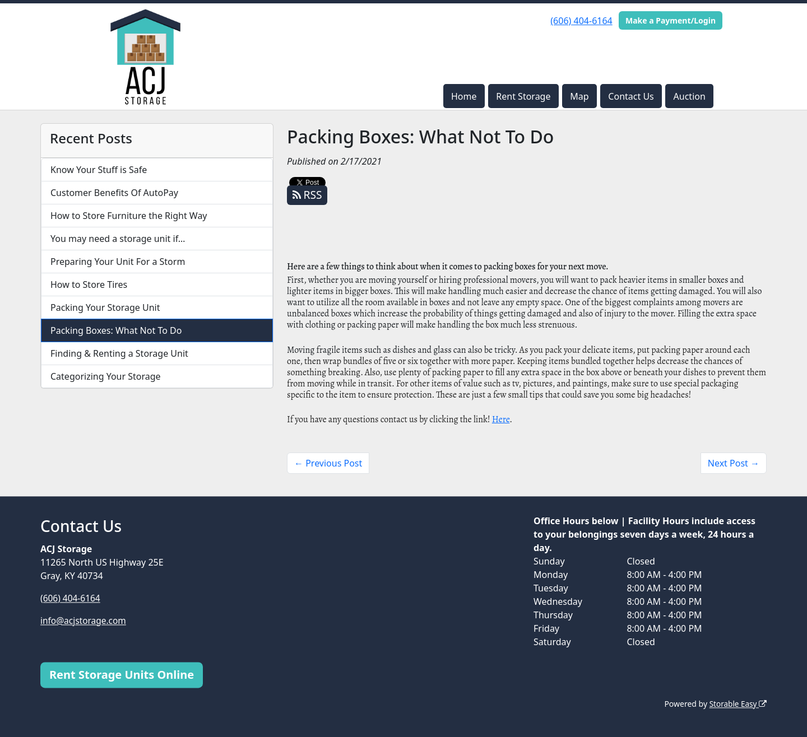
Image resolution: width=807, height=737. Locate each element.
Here (501, 419)
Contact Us (630, 96)
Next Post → (733, 463)
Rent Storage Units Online (121, 674)
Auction (690, 96)
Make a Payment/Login (670, 20)
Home (464, 96)
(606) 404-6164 (581, 21)
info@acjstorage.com (84, 620)
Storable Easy (737, 703)
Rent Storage (523, 96)
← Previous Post (328, 463)
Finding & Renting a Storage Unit (119, 353)
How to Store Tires (88, 284)
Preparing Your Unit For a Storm (117, 261)
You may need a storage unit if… (117, 238)
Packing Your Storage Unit (105, 307)
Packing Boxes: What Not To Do (116, 330)
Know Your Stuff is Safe (98, 170)
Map (579, 96)
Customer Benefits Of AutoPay (114, 192)
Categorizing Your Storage (105, 376)
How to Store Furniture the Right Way (128, 215)
